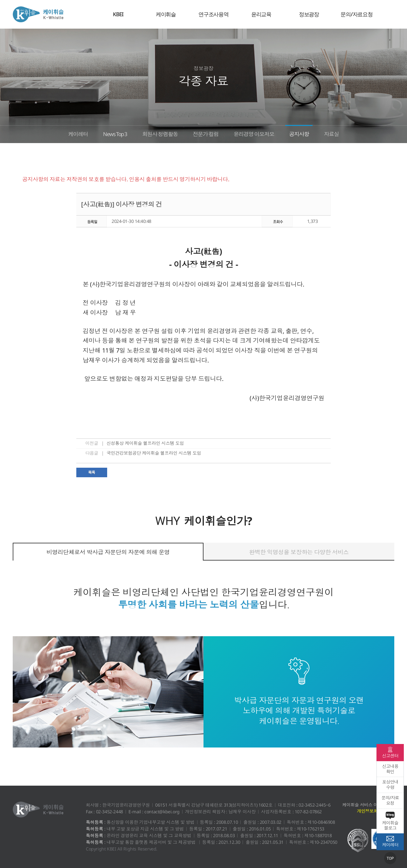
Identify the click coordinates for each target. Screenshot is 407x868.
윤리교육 (261, 14)
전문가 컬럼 (206, 133)
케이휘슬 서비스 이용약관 (365, 805)
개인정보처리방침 (373, 812)
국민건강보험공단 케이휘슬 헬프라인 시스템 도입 (154, 453)
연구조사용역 (213, 14)
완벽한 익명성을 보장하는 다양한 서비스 (298, 552)
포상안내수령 (390, 784)
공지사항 (307, 133)
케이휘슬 (38, 14)
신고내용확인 (390, 769)
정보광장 (309, 14)
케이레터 (67, 133)
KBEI (118, 14)
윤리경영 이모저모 (258, 133)
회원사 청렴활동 (157, 133)
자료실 (342, 133)
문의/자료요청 (357, 14)
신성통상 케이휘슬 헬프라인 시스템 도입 (145, 443)
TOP (390, 858)
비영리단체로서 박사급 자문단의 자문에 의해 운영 (107, 552)
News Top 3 (108, 133)
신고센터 (390, 753)
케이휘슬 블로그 (390, 821)
